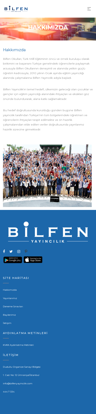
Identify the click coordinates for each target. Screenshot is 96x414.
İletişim (7, 323)
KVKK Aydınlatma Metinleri (18, 344)
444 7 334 (9, 391)
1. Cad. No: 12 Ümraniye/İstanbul (21, 375)
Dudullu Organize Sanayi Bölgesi (21, 366)
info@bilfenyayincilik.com (17, 383)
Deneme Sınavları (13, 306)
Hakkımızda (10, 289)
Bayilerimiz (9, 314)
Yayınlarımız (10, 298)
